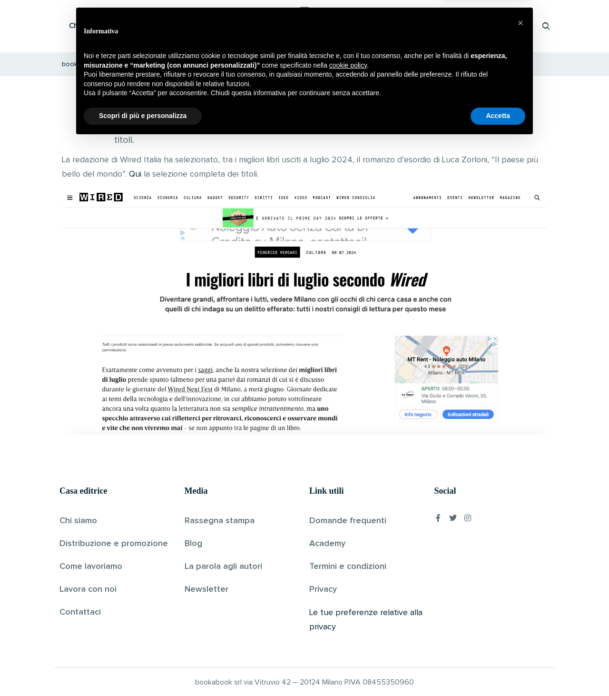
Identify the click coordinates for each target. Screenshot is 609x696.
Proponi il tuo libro (470, 26)
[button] (520, 577)
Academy (327, 543)
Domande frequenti (347, 520)
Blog (193, 543)
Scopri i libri (183, 26)
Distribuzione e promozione (113, 543)
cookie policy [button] (348, 619)
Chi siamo (78, 520)
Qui (135, 174)
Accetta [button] (498, 670)
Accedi (522, 26)
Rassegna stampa (220, 520)
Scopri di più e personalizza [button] (143, 670)
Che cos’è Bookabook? (107, 26)
